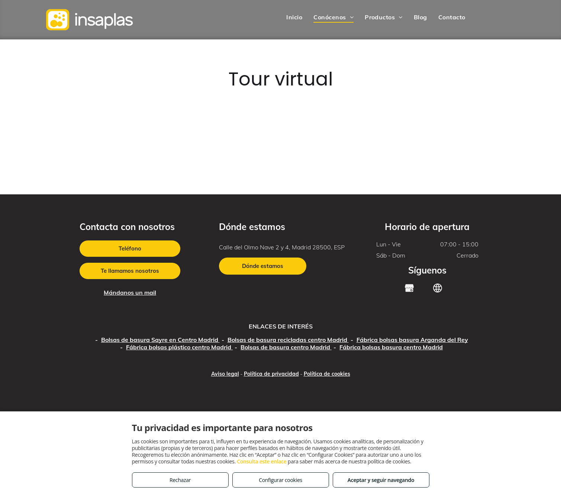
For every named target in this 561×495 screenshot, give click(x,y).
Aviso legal (225, 374)
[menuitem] (294, 17)
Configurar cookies (280, 479)
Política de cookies (327, 374)
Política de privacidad (271, 374)
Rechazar (180, 479)
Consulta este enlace (261, 461)
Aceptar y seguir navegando (381, 479)
